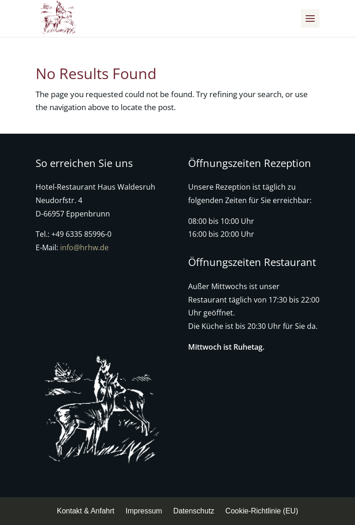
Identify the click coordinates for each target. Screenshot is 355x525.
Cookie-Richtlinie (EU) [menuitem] (262, 511)
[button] (310, 18)
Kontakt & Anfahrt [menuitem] (86, 511)
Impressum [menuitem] (144, 511)
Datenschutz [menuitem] (193, 511)
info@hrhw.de (84, 247)
